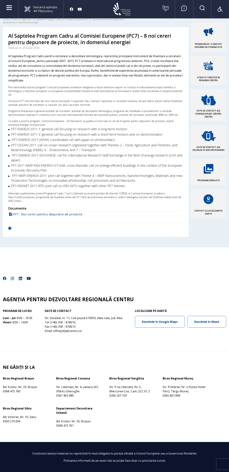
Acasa (6, 19)
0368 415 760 (11, 391)
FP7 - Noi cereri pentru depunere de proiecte (47, 214)
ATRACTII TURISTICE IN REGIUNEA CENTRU (208, 79)
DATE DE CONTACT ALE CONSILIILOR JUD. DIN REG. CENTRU (208, 113)
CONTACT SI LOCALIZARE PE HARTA (208, 212)
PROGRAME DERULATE (208, 180)
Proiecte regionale (21, 19)
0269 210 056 (11, 421)
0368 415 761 (65, 426)
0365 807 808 (171, 396)
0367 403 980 (65, 396)
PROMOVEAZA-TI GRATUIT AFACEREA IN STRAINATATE (208, 46)
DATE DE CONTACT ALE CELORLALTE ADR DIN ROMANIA (209, 149)
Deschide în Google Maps (160, 322)
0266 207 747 (118, 396)
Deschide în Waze (206, 322)
